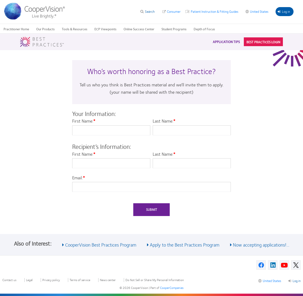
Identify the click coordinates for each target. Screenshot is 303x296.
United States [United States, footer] (272, 280)
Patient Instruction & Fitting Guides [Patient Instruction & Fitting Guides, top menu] (214, 11)
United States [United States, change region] (259, 11)
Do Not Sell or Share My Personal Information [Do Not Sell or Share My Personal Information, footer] (154, 280)
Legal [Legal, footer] (29, 280)
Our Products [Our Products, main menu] (45, 28)
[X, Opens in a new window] (296, 265)
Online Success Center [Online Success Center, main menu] (139, 28)
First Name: (83, 121)
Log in (284, 11)
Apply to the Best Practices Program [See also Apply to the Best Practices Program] (184, 244)
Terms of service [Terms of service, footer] (80, 280)
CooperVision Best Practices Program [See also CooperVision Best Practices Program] (100, 244)
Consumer (174, 11)
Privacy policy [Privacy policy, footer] (51, 280)
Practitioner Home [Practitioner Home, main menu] (16, 28)
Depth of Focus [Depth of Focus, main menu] (204, 28)
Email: (78, 177)
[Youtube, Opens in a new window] (284, 265)
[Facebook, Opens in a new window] (261, 265)
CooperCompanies (171, 287)
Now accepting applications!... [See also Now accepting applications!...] (261, 244)
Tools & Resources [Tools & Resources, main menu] (74, 28)
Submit (151, 209)
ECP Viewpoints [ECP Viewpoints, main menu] (105, 28)
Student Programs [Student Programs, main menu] (174, 28)
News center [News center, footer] (108, 280)
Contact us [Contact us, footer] (9, 280)
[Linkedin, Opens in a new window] (272, 265)
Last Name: (164, 121)
